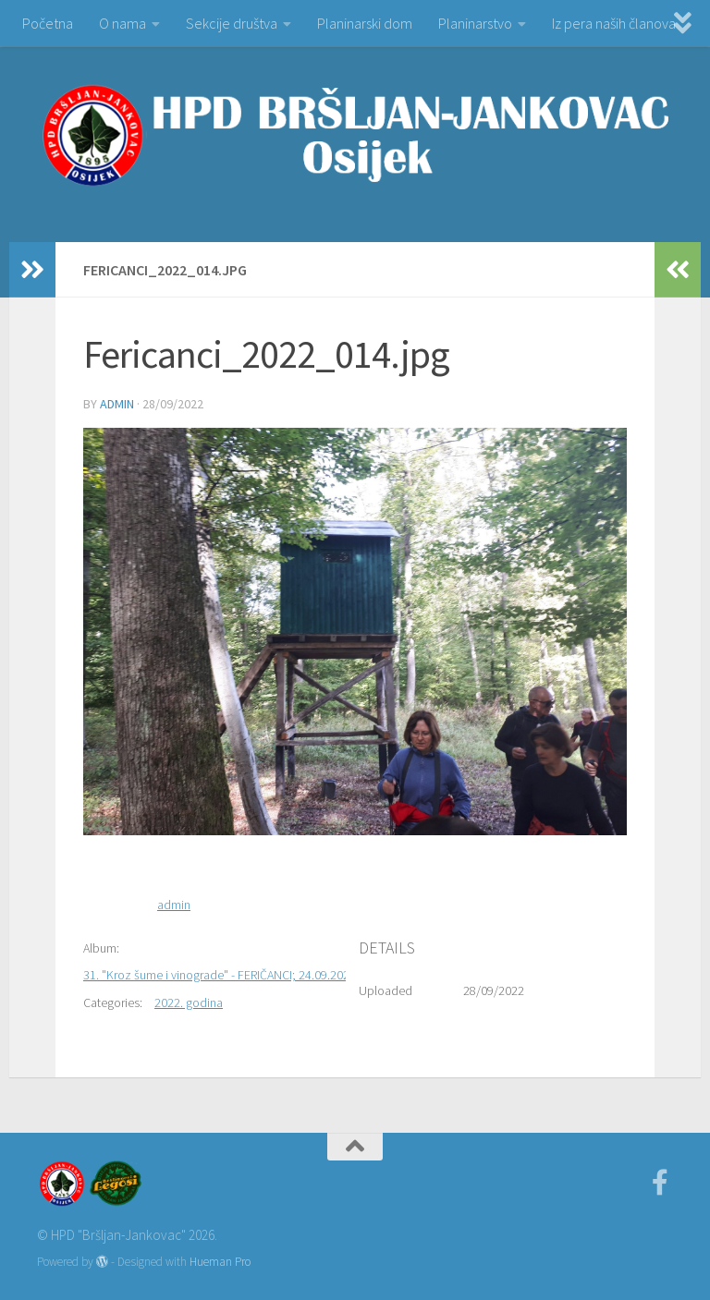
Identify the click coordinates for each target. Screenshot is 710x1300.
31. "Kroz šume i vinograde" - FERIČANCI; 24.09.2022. (221, 974)
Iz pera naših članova (614, 23)
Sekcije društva (231, 23)
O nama (122, 23)
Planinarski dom (364, 23)
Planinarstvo (475, 23)
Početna (47, 23)
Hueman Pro (220, 1262)
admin (117, 403)
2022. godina (188, 1002)
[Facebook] (660, 1183)
